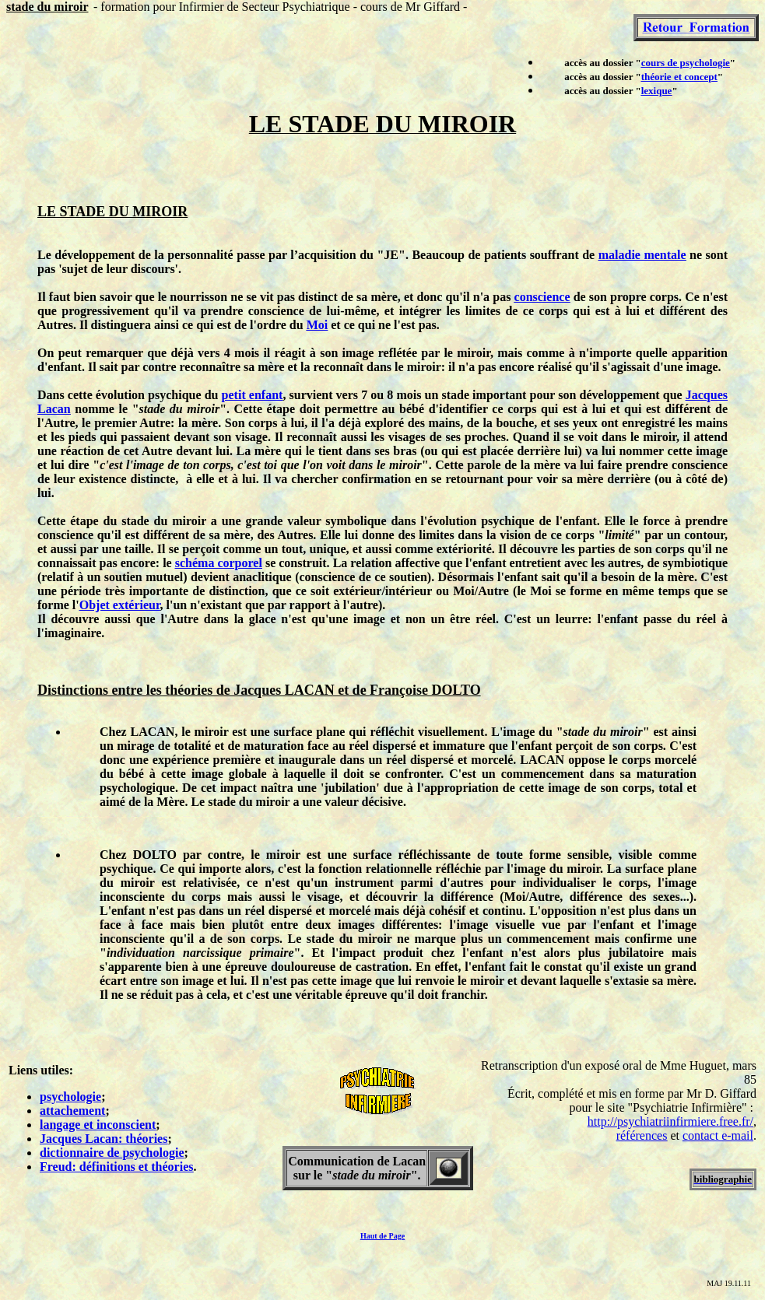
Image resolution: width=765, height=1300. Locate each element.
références (642, 1135)
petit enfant (252, 394)
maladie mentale (642, 254)
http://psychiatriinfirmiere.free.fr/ (670, 1121)
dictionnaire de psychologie (112, 1152)
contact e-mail (718, 1135)
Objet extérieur (119, 604)
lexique (656, 90)
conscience (542, 296)
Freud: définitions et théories (116, 1166)
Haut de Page (382, 1236)
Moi (317, 324)
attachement (72, 1110)
